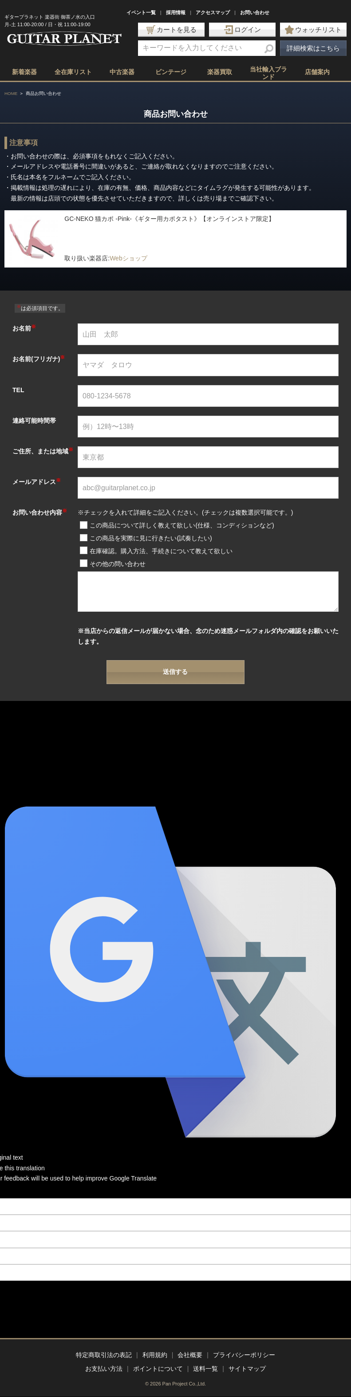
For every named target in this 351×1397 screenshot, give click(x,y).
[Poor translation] (21, 1191)
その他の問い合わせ (118, 563)
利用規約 (154, 1354)
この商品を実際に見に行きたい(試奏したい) (151, 538)
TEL (18, 390)
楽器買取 (219, 71)
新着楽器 (24, 71)
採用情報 (175, 12)
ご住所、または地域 (42, 451)
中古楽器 (122, 71)
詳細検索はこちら (313, 48)
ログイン (242, 29)
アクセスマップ (213, 12)
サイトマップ (247, 1368)
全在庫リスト (73, 71)
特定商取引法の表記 (104, 1354)
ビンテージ (170, 71)
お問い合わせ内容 (39, 512)
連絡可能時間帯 (34, 420)
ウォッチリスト (313, 29)
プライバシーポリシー (244, 1354)
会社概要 (189, 1354)
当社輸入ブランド (268, 73)
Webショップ (128, 258)
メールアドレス (36, 481)
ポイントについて (158, 1368)
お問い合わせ (254, 12)
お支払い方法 (103, 1368)
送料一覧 (205, 1368)
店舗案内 (317, 71)
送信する (175, 671)
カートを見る (171, 29)
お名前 (24, 328)
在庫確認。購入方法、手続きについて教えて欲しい (161, 551)
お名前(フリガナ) (38, 358)
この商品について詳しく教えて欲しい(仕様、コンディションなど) (182, 525)
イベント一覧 (141, 12)
